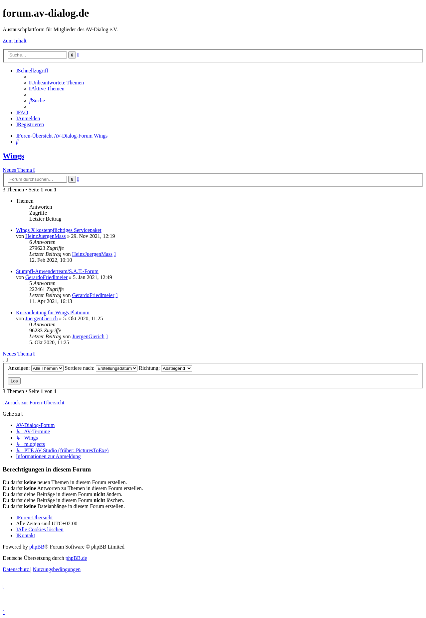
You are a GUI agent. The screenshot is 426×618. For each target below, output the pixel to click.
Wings (13, 156)
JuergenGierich (41, 318)
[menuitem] (56, 82)
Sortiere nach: (101, 368)
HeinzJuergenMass (45, 236)
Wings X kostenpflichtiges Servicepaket (59, 230)
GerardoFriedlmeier (46, 277)
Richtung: (165, 368)
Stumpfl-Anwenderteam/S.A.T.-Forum (57, 271)
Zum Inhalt (15, 41)
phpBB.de (76, 558)
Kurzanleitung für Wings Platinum (53, 312)
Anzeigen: (36, 368)
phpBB (36, 547)
